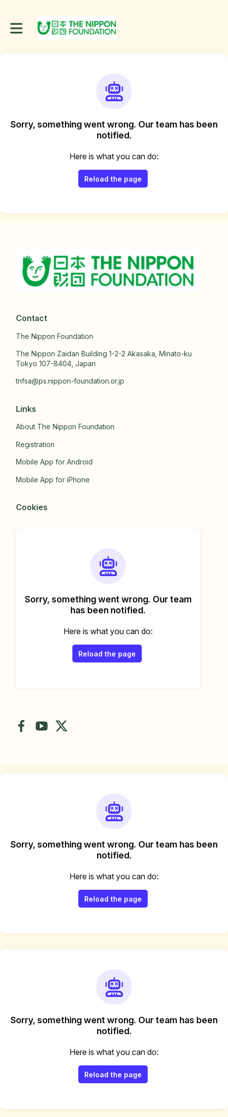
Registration (35, 444)
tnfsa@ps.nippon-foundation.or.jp (70, 381)
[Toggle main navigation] (16, 28)
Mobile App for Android (54, 462)
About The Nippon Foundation (65, 426)
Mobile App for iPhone (53, 479)
